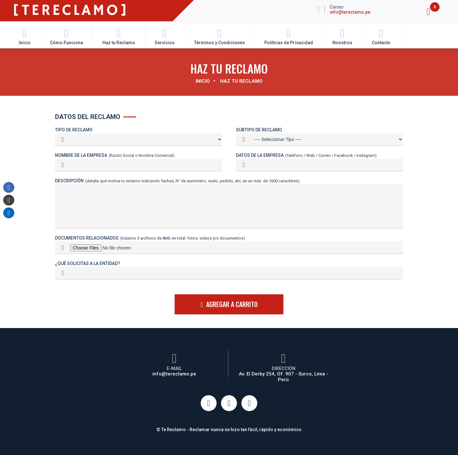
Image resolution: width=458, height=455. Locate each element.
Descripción (177, 180)
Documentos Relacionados (150, 238)
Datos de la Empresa (306, 155)
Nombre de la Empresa (115, 155)
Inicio (25, 36)
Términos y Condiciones (219, 36)
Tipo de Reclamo (74, 129)
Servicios (165, 36)
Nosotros (342, 36)
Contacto (381, 36)
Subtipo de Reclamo (259, 129)
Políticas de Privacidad (288, 36)
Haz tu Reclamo (118, 36)
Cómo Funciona (66, 36)
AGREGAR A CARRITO (229, 304)
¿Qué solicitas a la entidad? (87, 263)
